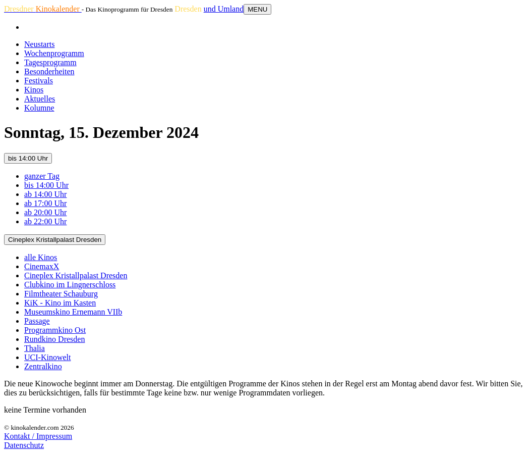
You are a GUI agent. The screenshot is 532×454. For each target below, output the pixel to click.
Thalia (34, 348)
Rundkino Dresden (54, 339)
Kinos (33, 89)
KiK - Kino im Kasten (60, 302)
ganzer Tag (42, 176)
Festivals (38, 80)
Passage (37, 321)
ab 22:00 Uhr (45, 221)
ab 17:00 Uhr (45, 203)
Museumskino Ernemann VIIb (73, 312)
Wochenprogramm (54, 53)
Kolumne (39, 108)
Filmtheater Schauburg (61, 293)
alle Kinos (40, 257)
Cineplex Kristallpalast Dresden (54, 239)
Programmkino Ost (55, 330)
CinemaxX (41, 266)
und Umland (224, 9)
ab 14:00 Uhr (45, 194)
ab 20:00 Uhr (45, 212)
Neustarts (39, 44)
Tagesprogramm (50, 62)
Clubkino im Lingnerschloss (69, 284)
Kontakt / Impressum (38, 436)
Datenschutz (24, 445)
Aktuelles (39, 98)
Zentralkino (43, 366)
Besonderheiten (49, 71)
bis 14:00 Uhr (28, 158)
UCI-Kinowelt (47, 357)
